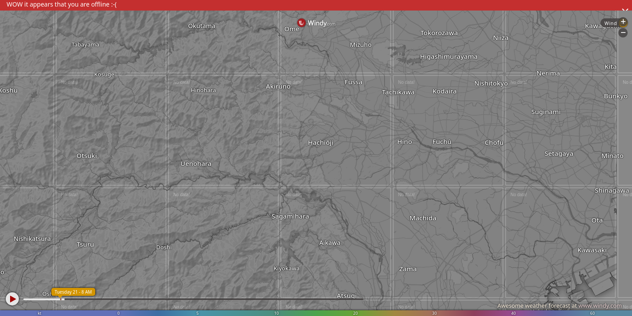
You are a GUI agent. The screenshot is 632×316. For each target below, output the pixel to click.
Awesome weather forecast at (559, 305)
